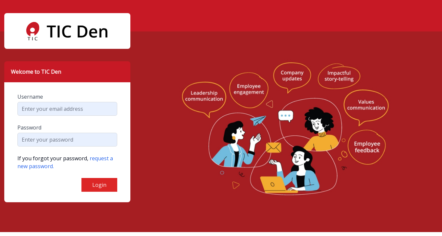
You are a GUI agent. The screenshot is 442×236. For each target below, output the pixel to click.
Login (99, 184)
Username (30, 96)
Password (29, 127)
